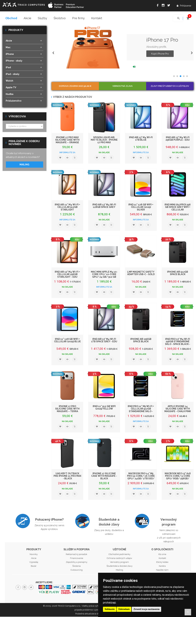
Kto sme (162, 554)
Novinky (34, 554)
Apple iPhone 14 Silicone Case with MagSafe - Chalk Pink (177, 409)
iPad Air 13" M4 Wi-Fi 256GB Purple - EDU (178, 138)
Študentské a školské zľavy (109, 522)
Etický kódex (162, 562)
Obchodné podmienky (119, 554)
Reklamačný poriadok (76, 554)
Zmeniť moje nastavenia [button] (146, 609)
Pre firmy (78, 18)
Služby (42, 18)
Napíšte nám (162, 570)
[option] (122, 47)
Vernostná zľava (122, 86)
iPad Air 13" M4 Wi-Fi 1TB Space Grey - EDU (104, 340)
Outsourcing (77, 570)
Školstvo (60, 18)
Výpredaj (33, 562)
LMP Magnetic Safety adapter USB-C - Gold (141, 273)
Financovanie (76, 558)
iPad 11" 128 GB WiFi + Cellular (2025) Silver (140, 207)
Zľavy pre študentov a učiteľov (170, 86)
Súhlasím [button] (110, 609)
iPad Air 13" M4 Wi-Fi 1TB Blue (141, 138)
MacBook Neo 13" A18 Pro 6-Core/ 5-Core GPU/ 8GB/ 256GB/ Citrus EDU (178, 477)
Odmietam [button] (124, 609)
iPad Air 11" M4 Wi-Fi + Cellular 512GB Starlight (67, 207)
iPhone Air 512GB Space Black (177, 273)
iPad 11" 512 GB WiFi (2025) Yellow (104, 407)
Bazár (33, 566)
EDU (187, 105)
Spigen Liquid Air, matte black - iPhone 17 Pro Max (104, 140)
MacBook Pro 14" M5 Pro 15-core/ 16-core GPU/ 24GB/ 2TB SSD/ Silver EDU (141, 477)
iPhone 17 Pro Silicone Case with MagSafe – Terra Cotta (67, 410)
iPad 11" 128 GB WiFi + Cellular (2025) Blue (67, 340)
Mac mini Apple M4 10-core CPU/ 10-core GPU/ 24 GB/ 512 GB (104, 274)
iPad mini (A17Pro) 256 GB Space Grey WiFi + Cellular (178, 207)
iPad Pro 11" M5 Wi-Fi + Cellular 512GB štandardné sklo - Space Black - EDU (141, 410)
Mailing (24, 164)
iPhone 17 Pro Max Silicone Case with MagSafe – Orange (67, 140)
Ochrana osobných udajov (119, 558)
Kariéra (162, 566)
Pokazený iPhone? (49, 520)
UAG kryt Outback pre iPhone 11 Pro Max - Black (67, 476)
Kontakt (96, 18)
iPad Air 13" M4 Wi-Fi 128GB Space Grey (104, 205)
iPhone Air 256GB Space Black (140, 340)
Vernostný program (168, 522)
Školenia (76, 566)
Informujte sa (67, 153)
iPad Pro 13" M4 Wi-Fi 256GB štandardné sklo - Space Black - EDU (177, 343)
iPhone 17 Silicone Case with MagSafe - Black (104, 476)
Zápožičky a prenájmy (76, 562)
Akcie (27, 18)
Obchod (11, 18)
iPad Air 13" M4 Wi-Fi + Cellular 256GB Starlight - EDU (67, 274)
